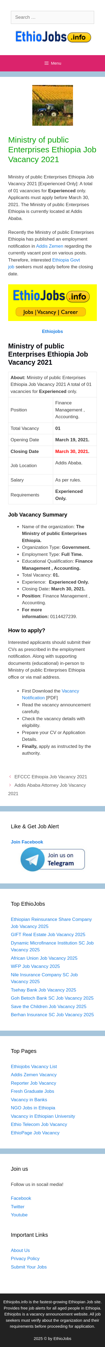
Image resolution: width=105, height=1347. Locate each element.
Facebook (21, 1198)
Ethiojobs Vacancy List (34, 1066)
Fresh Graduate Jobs (32, 1091)
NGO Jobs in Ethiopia (33, 1107)
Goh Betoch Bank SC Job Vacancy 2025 (52, 998)
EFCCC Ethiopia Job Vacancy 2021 (50, 776)
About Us (20, 1250)
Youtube (19, 1214)
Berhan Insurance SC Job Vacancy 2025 (52, 1014)
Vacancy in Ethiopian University (43, 1116)
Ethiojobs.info (15, 1301)
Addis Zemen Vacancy (34, 1074)
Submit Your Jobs (29, 1267)
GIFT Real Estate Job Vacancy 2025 (48, 934)
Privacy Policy (25, 1258)
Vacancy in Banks (29, 1099)
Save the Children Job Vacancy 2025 (48, 1006)
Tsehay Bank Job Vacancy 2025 (43, 990)
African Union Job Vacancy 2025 (44, 958)
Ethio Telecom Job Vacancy (39, 1124)
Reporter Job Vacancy (33, 1083)
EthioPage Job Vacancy (35, 1132)
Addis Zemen (49, 246)
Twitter (17, 1206)
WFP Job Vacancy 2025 (35, 966)
